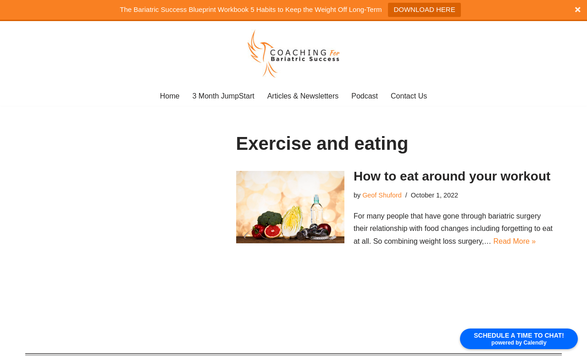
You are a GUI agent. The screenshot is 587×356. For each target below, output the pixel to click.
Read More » (514, 241)
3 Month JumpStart (223, 96)
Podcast (364, 96)
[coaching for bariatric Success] (293, 53)
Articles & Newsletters (303, 96)
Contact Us (409, 96)
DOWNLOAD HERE (424, 9)
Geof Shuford (382, 195)
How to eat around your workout (452, 176)
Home (170, 96)
